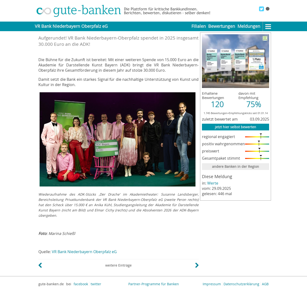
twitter (96, 284)
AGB (265, 284)
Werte (212, 183)
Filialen (198, 26)
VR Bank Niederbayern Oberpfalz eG (84, 251)
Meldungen (248, 26)
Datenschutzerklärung (241, 284)
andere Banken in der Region (235, 166)
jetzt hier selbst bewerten (235, 127)
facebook (81, 284)
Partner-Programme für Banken (153, 284)
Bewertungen (221, 26)
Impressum (212, 284)
